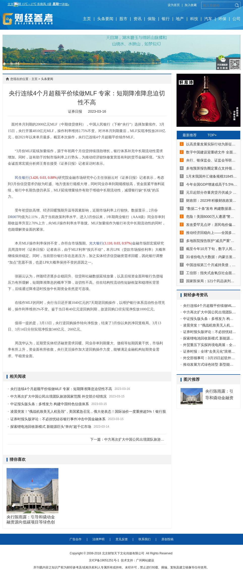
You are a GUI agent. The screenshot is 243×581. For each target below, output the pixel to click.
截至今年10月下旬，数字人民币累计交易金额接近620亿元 (211, 249)
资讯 (137, 19)
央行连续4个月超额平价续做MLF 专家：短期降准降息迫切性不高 (61, 389)
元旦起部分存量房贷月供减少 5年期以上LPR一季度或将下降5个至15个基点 (211, 192)
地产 (180, 19)
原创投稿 (167, 539)
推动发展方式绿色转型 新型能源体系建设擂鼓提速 (209, 364)
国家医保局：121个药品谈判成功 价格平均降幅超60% (211, 281)
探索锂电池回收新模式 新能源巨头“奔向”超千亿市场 (50, 427)
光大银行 (96, 243)
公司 (236, 19)
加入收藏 (191, 5)
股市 (123, 19)
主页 (87, 19)
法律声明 (98, 539)
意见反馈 (122, 539)
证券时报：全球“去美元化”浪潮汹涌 (209, 351)
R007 (14, 217)
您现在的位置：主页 (24, 79)
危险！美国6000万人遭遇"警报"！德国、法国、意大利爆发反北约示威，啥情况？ (211, 217)
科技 (194, 19)
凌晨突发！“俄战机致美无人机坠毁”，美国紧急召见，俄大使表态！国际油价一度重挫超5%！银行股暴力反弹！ (97, 411)
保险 (152, 19)
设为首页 (174, 5)
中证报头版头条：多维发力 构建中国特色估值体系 (49, 404)
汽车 (208, 19)
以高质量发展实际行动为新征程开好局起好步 (211, 144)
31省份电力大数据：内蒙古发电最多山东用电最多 (211, 257)
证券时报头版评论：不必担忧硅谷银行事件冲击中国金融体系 (58, 419)
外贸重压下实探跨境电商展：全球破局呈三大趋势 (209, 345)
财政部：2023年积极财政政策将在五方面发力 (211, 200)
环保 (222, 19)
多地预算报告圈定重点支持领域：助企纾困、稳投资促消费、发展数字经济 (211, 168)
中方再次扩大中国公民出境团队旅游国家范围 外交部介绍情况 (58, 396)
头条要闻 (105, 19)
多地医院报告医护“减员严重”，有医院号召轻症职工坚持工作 (211, 241)
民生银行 (22, 178)
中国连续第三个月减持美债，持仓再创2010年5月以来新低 (211, 265)
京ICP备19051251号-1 (104, 560)
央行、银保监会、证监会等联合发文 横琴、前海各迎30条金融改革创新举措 (211, 160)
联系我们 (144, 539)
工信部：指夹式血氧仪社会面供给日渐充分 (211, 273)
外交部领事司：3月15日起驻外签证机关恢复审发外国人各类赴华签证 (209, 358)
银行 (166, 19)
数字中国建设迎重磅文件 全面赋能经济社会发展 (211, 152)
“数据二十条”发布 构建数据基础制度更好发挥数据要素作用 (211, 208)
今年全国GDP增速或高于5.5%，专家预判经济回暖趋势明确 (211, 184)
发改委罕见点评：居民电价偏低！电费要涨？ (211, 225)
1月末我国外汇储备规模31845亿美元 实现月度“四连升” (211, 176)
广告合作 (76, 539)
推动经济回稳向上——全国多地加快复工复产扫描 (211, 233)
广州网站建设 (145, 560)
